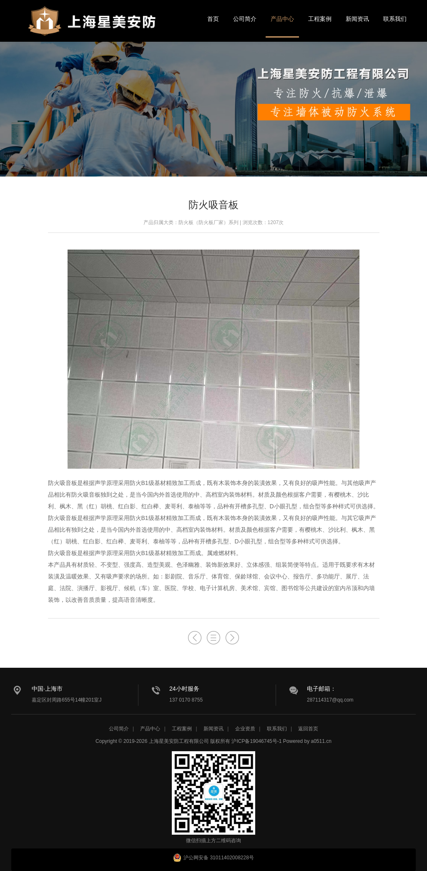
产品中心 (282, 18)
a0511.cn (321, 741)
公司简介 (244, 18)
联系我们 (395, 18)
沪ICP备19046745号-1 (256, 741)
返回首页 (308, 729)
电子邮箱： (321, 688)
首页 (213, 18)
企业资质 (245, 729)
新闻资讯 (357, 18)
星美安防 (92, 26)
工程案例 (320, 18)
